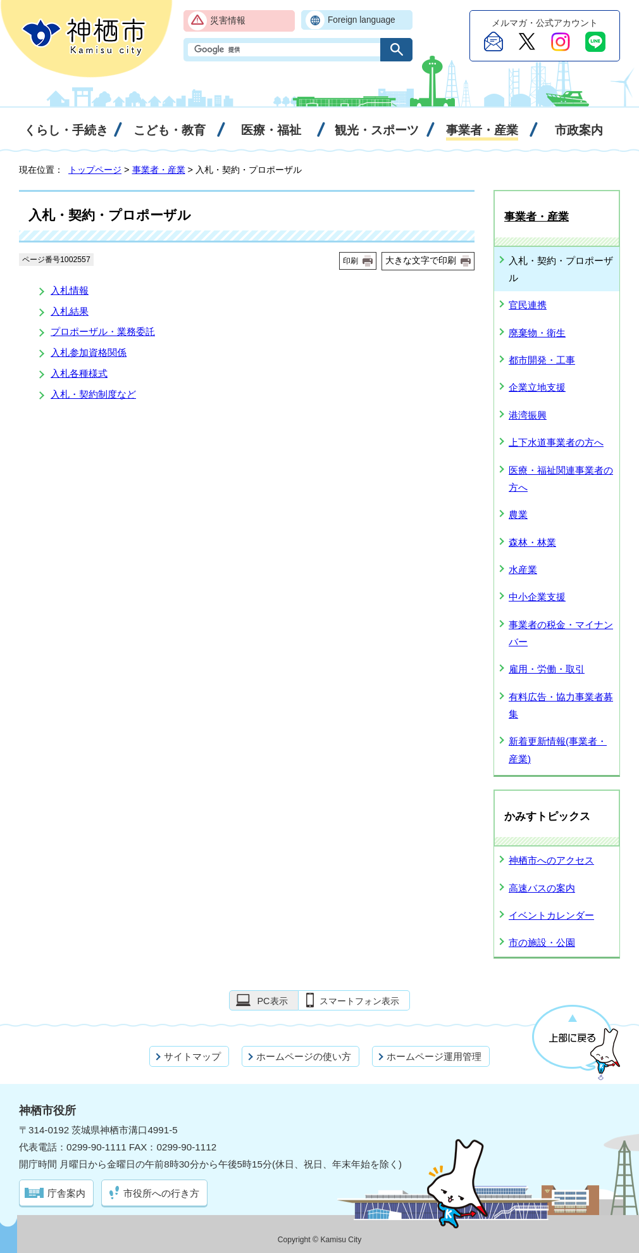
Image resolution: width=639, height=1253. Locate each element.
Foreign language (361, 20)
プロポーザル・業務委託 (103, 331)
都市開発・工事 (542, 360)
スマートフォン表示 (359, 1001)
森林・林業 (532, 542)
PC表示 (272, 1001)
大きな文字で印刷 (420, 260)
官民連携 (528, 304)
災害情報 (227, 20)
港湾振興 (528, 415)
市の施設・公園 (542, 942)
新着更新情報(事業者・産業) (558, 750)
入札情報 (70, 290)
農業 (518, 514)
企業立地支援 (537, 387)
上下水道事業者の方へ (556, 442)
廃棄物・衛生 (537, 332)
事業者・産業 (158, 170)
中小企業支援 (537, 596)
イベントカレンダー (551, 915)
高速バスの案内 (542, 888)
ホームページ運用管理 (434, 1056)
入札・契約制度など (93, 394)
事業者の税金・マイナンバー (561, 633)
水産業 (523, 569)
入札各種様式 (79, 373)
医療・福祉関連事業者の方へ (561, 479)
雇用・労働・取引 (547, 669)
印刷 (350, 260)
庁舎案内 (66, 1193)
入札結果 (70, 311)
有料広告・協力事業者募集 (561, 705)
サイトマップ (192, 1056)
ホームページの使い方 (303, 1056)
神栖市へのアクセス (551, 860)
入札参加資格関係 (89, 352)
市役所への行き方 (161, 1193)
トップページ (94, 170)
